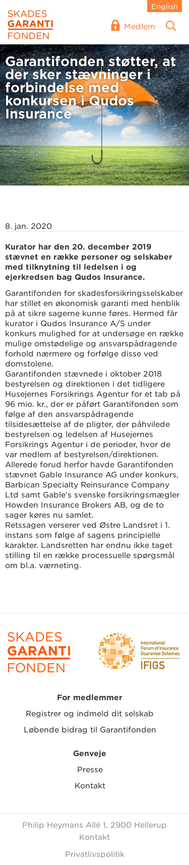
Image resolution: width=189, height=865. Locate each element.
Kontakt (90, 785)
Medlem (139, 26)
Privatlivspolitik (94, 853)
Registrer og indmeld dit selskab (90, 713)
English (164, 6)
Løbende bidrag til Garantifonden (90, 729)
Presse (90, 769)
